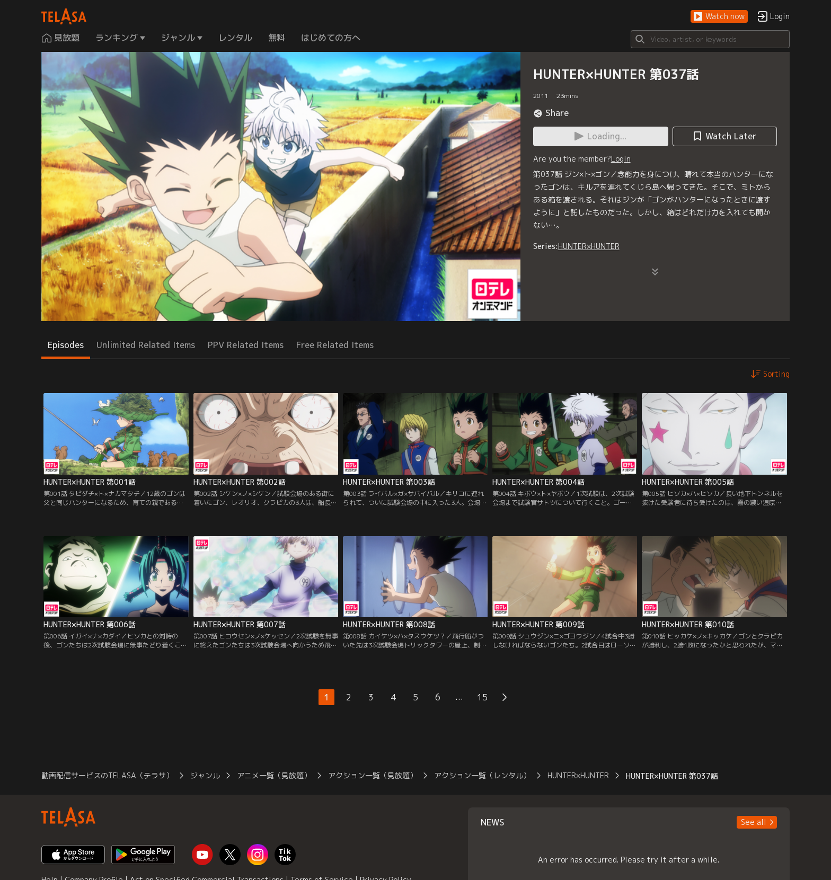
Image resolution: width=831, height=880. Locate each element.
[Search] (710, 39)
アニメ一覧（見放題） (274, 775)
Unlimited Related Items (145, 345)
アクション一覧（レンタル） (482, 775)
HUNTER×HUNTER (589, 246)
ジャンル (205, 775)
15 (482, 697)
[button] (719, 16)
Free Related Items (335, 345)
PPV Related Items (246, 345)
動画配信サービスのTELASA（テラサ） (107, 775)
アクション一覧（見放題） (372, 775)
